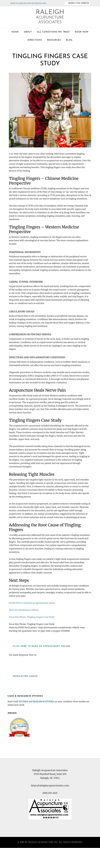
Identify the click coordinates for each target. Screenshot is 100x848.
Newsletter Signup (25, 676)
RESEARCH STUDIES (43, 701)
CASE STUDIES (20, 701)
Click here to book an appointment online (41, 646)
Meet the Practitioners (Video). (24, 610)
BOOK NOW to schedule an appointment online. (32, 603)
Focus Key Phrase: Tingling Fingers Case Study (32, 617)
